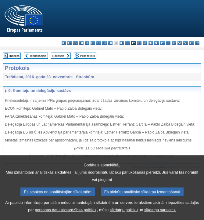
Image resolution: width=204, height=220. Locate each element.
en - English (104, 43)
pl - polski (162, 43)
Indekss (14, 55)
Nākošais (58, 55)
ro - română (174, 43)
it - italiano (127, 43)
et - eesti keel (93, 43)
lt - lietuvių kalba (139, 43)
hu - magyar (145, 43)
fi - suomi (191, 43)
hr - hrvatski (122, 43)
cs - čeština (75, 43)
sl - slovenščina (185, 43)
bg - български (64, 43)
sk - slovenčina (179, 43)
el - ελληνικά (98, 43)
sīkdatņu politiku (124, 215)
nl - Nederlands (156, 43)
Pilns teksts (87, 55)
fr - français (110, 43)
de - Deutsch (87, 43)
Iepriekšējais (38, 55)
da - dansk (81, 43)
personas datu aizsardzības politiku (65, 215)
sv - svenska (197, 43)
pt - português (168, 43)
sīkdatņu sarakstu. (160, 215)
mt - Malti (151, 43)
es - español (69, 43)
